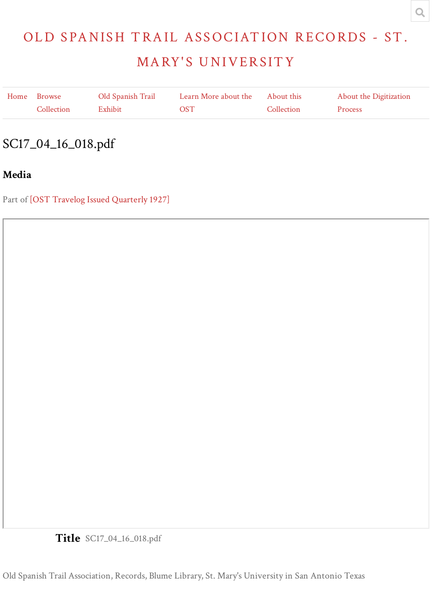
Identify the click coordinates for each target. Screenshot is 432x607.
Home (17, 96)
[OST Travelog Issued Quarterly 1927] (99, 199)
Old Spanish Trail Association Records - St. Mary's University (216, 49)
